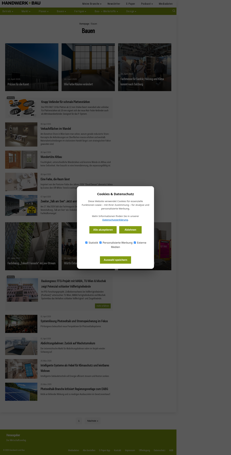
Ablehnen (130, 229)
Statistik (91, 242)
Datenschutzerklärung (115, 219)
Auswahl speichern (115, 260)
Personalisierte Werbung (116, 242)
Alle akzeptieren (103, 229)
